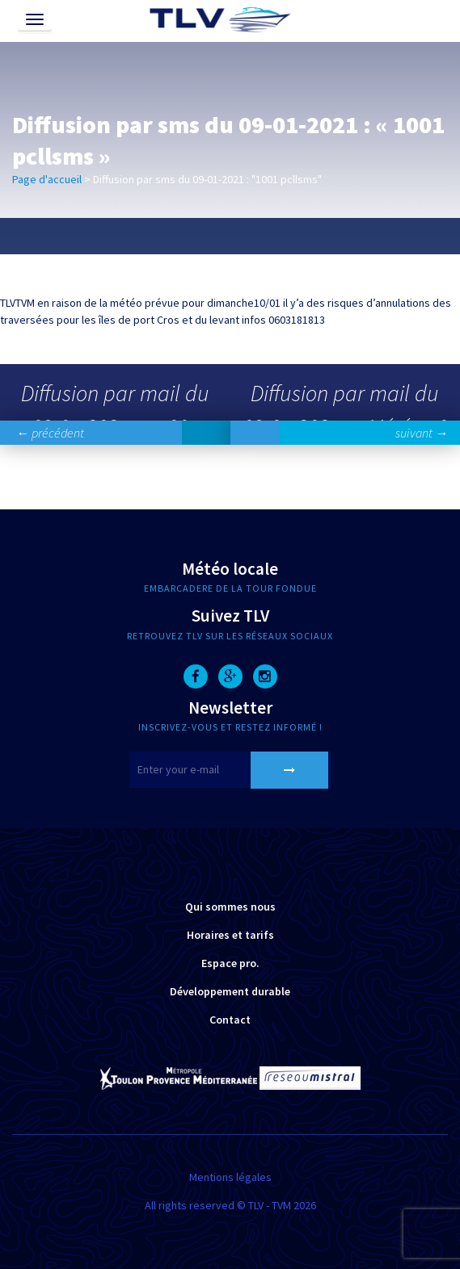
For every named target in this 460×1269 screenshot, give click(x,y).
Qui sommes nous (230, 906)
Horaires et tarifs (230, 935)
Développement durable (230, 991)
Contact (230, 1019)
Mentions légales (230, 1177)
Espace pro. (230, 963)
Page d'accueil (47, 179)
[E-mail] (230, 770)
